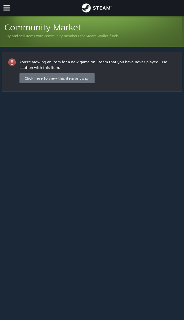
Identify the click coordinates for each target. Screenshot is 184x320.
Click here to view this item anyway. (57, 78)
